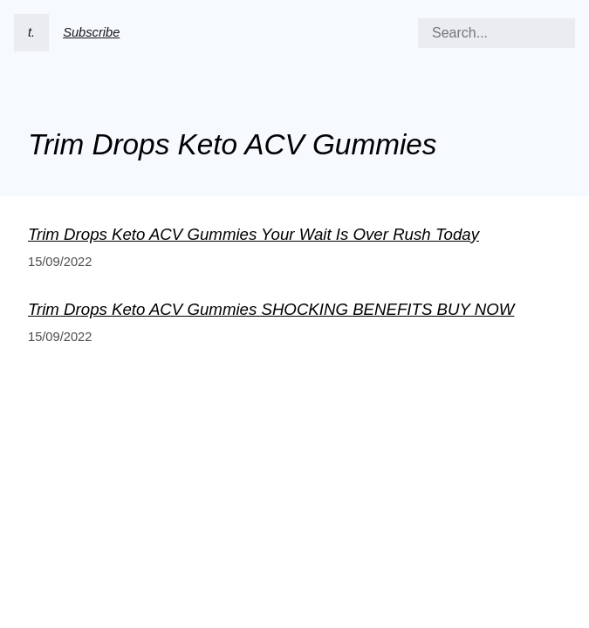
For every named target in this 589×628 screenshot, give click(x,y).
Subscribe (91, 32)
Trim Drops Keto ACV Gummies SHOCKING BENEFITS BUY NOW (271, 309)
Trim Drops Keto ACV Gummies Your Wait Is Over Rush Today (253, 234)
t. (31, 32)
